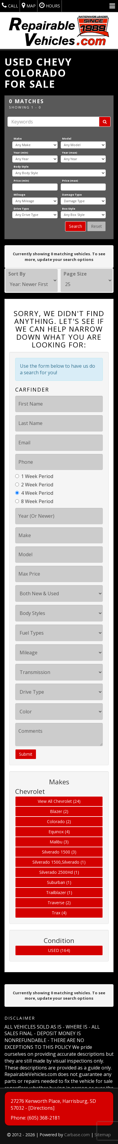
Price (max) (70, 181)
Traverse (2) (59, 902)
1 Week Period (34, 476)
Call (10, 5)
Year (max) (69, 152)
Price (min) (21, 181)
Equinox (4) (59, 831)
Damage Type (72, 195)
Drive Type (21, 209)
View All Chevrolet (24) (59, 801)
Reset (96, 226)
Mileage (19, 195)
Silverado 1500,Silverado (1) (59, 862)
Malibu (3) (59, 842)
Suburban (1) (59, 882)
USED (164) (59, 950)
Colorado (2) (59, 821)
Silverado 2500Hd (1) (59, 872)
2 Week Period (34, 484)
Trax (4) (59, 913)
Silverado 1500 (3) (59, 852)
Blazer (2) (59, 811)
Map (29, 5)
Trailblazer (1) (59, 892)
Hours (49, 5)
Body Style (21, 166)
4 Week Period (34, 493)
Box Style (68, 209)
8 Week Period (34, 501)
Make (18, 138)
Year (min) (21, 152)
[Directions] (41, 1121)
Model (66, 138)
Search (75, 226)
